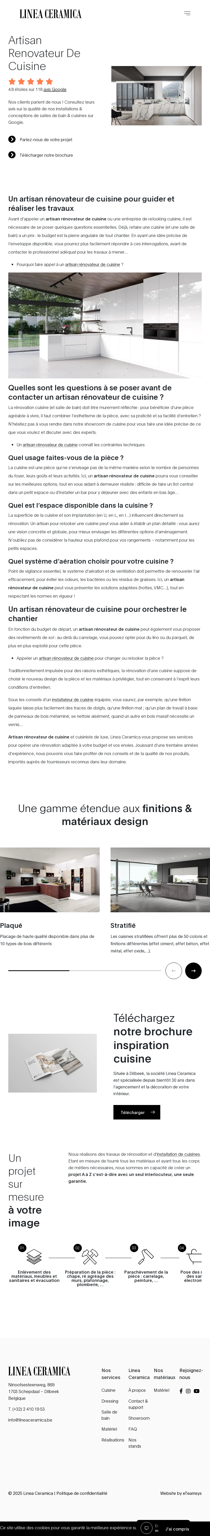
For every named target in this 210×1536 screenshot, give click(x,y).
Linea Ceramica (38, 1493)
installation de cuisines (178, 1171)
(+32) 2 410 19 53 (28, 1408)
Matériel (109, 1428)
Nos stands (134, 1442)
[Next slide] (193, 988)
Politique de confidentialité (81, 1493)
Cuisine (108, 1390)
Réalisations (113, 1439)
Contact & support (138, 1404)
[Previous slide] (173, 988)
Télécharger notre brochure (40, 155)
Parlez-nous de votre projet (40, 139)
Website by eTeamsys (181, 1493)
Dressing (110, 1400)
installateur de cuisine (72, 702)
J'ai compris (177, 1528)
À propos (137, 1390)
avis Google (55, 89)
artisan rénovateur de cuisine (92, 266)
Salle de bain (109, 1414)
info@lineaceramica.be (30, 1419)
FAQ (132, 1428)
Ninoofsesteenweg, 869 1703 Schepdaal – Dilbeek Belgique (33, 1391)
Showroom (139, 1417)
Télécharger (133, 1129)
